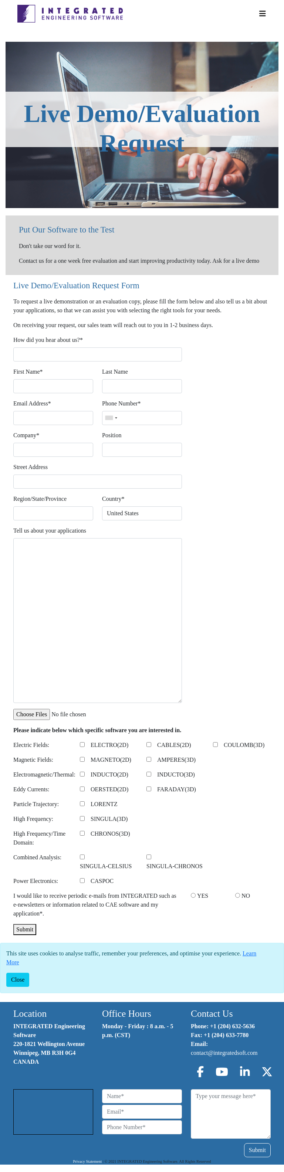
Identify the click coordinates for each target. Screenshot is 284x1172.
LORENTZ (104, 804)
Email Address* (32, 403)
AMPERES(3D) (176, 760)
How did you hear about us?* (48, 340)
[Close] (17, 980)
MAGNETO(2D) (111, 760)
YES (202, 896)
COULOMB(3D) (244, 745)
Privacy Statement (87, 1161)
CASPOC (102, 881)
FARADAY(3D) (176, 789)
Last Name (115, 371)
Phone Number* (121, 403)
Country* (113, 499)
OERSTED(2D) (109, 789)
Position (111, 435)
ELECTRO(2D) (109, 745)
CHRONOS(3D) (110, 833)
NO (245, 896)
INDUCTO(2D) (109, 774)
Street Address (30, 467)
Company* (26, 435)
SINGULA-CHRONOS (174, 866)
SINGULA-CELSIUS (106, 866)
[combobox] (110, 418)
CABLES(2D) (174, 745)
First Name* (28, 371)
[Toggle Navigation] (262, 13)
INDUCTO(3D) (176, 774)
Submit (24, 929)
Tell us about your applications (49, 530)
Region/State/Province (40, 499)
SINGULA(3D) (109, 819)
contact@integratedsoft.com (224, 1053)
